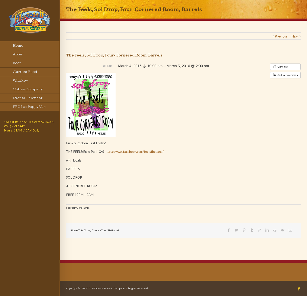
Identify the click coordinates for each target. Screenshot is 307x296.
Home (18, 45)
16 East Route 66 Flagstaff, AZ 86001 (29, 122)
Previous (281, 36)
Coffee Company (28, 89)
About (18, 54)
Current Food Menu (25, 72)
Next (294, 36)
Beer (17, 63)
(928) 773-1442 (14, 126)
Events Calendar (28, 98)
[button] (285, 75)
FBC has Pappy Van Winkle (29, 107)
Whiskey (20, 80)
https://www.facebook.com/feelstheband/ (134, 151)
